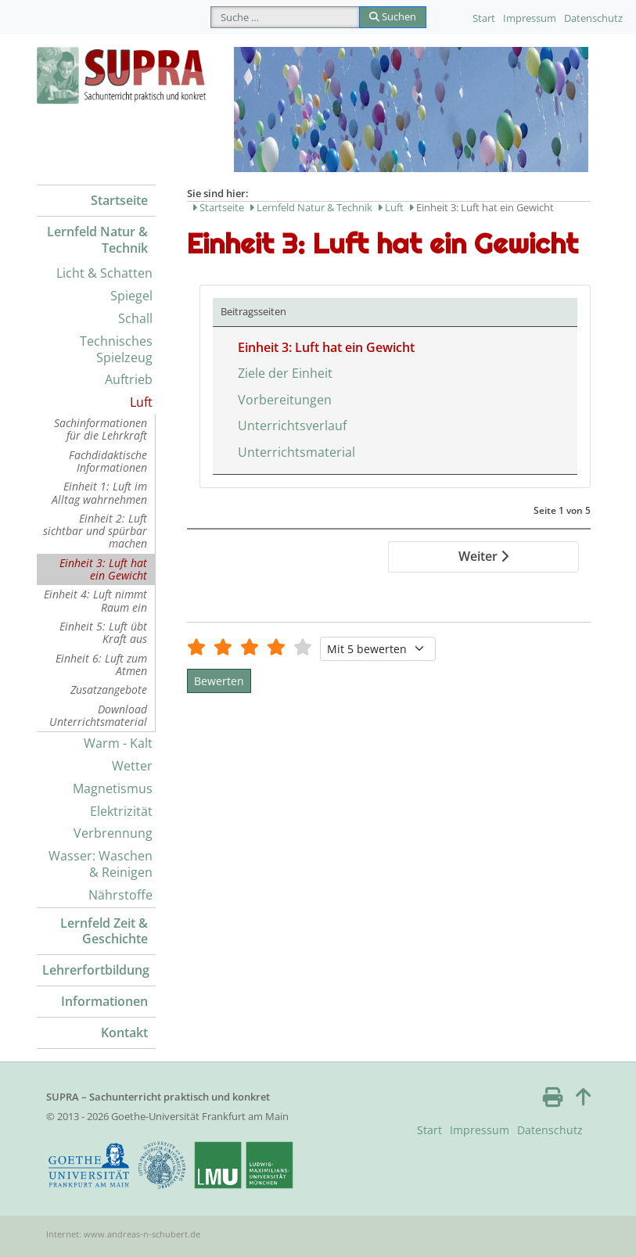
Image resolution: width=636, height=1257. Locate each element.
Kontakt (124, 1032)
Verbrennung (113, 833)
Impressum (529, 18)
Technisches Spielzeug (116, 349)
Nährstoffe (120, 894)
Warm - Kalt (118, 743)
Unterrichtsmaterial (296, 452)
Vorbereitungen (285, 399)
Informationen (104, 1001)
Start (484, 18)
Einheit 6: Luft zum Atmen (101, 664)
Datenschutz (593, 18)
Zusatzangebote (108, 689)
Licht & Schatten (104, 273)
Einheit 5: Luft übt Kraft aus (103, 632)
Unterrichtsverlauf (292, 425)
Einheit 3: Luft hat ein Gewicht (103, 569)
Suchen (392, 16)
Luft (141, 402)
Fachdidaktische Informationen (108, 461)
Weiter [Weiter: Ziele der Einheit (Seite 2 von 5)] (483, 556)
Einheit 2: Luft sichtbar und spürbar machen (95, 531)
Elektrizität (121, 811)
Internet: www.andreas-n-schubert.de (123, 1234)
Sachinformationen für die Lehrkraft (100, 429)
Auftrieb (129, 379)
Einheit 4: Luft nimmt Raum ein (95, 600)
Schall (135, 318)
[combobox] (285, 17)
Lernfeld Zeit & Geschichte (104, 931)
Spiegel (131, 295)
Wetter (132, 765)
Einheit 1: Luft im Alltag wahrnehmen (99, 492)
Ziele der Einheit (285, 373)
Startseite (119, 200)
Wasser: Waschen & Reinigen (101, 864)
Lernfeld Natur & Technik (97, 240)
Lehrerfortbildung (95, 970)
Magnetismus (113, 788)
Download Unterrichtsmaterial (98, 715)
